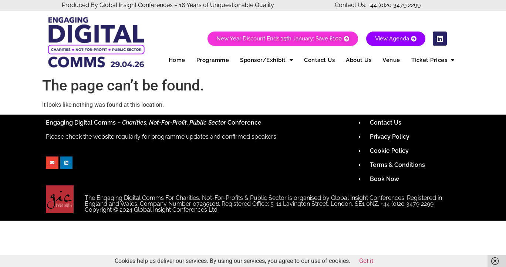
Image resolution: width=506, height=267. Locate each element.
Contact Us (319, 60)
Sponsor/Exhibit (266, 60)
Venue (391, 60)
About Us (358, 60)
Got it (366, 260)
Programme (212, 60)
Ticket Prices (433, 60)
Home (177, 60)
